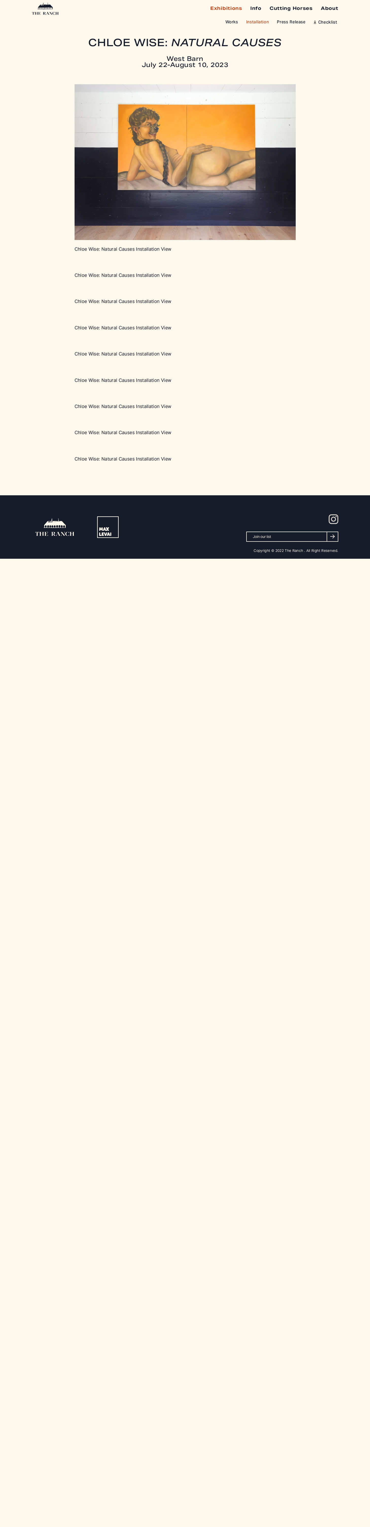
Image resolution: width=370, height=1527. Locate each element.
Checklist (327, 22)
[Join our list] (292, 537)
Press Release (291, 22)
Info (255, 8)
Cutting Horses (291, 8)
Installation (257, 22)
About (329, 8)
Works (231, 22)
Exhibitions (226, 8)
